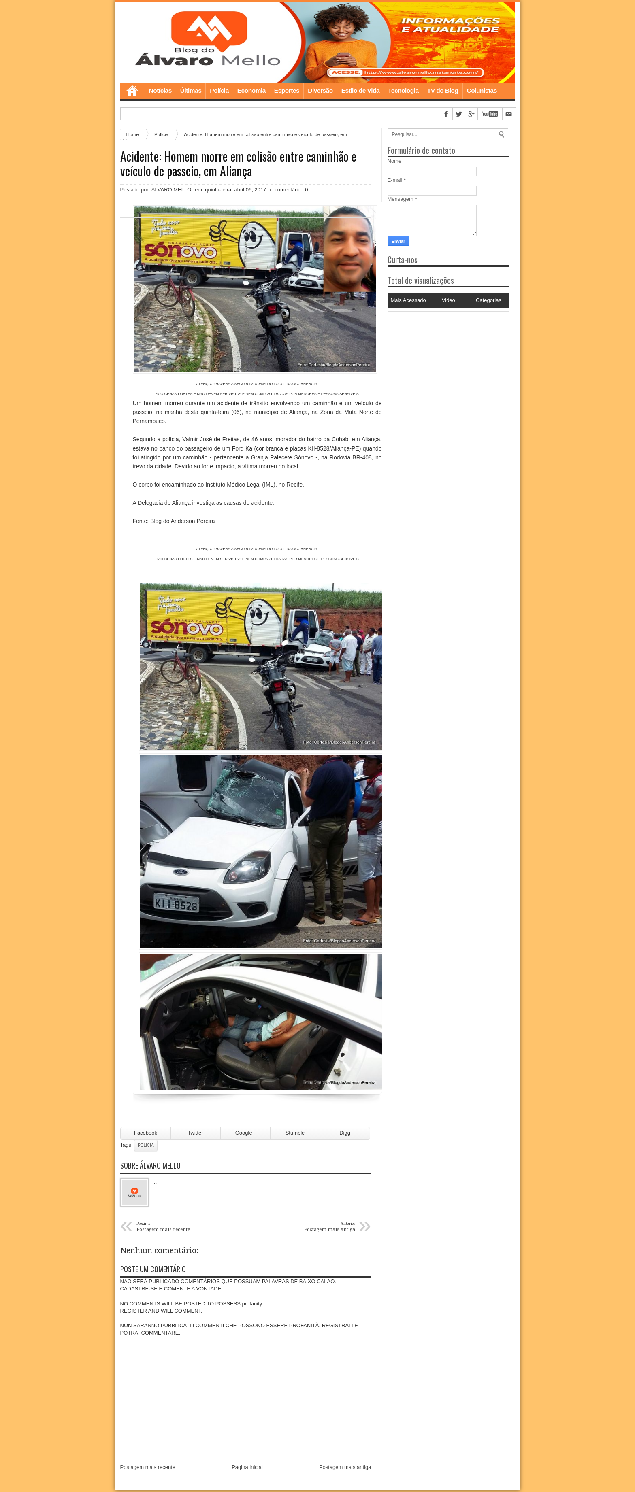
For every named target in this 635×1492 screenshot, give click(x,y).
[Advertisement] (438, 362)
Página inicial (247, 1469)
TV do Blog (442, 90)
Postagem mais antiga (345, 1469)
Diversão (320, 90)
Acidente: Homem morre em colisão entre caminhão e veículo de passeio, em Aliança (238, 163)
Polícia (219, 90)
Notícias (160, 90)
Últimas (191, 90)
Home (132, 91)
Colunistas (482, 90)
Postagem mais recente (148, 1469)
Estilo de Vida (360, 90)
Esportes (286, 90)
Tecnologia (403, 90)
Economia (251, 90)
